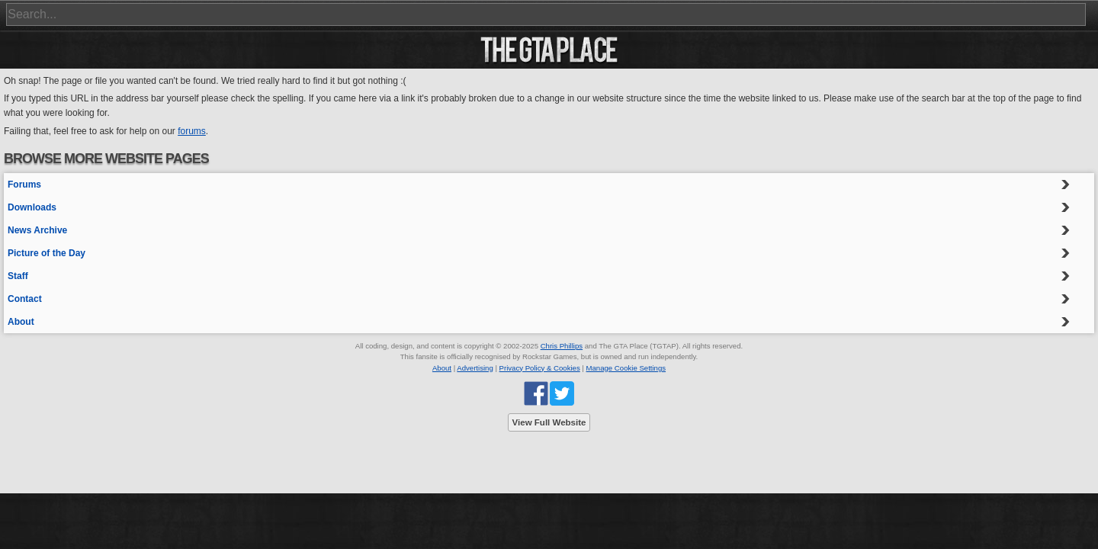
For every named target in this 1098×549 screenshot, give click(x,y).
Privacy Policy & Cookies (539, 368)
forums (192, 131)
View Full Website (549, 422)
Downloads (32, 207)
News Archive (37, 230)
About (21, 321)
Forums (24, 184)
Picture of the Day (46, 253)
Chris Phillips (562, 346)
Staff (18, 276)
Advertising (475, 368)
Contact (25, 299)
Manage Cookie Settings (626, 368)
